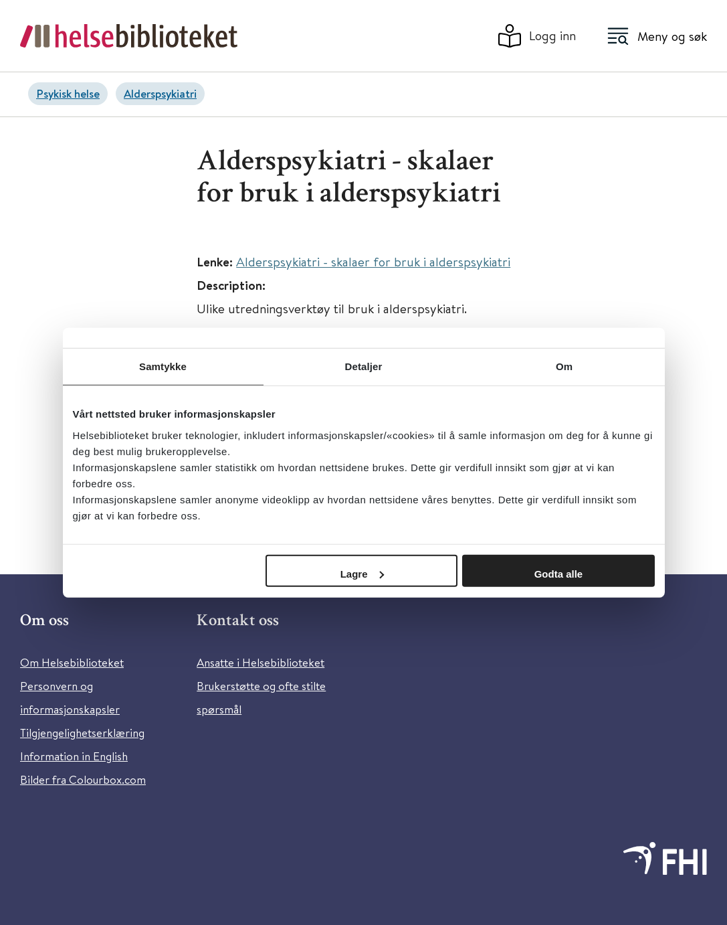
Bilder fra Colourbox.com (83, 779)
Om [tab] (564, 366)
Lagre (362, 573)
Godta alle (558, 573)
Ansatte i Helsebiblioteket (260, 662)
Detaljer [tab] (364, 366)
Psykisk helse (68, 93)
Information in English (74, 756)
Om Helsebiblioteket (72, 662)
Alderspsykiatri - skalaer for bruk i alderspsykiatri (373, 261)
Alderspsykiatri (160, 93)
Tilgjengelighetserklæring (82, 732)
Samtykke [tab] (163, 366)
